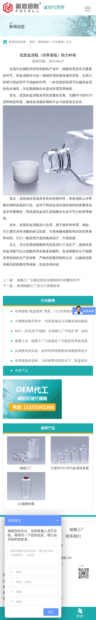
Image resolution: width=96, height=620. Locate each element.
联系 (80, 612)
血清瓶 (24, 75)
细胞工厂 (77, 530)
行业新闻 (58, 42)
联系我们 (73, 536)
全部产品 (21, 370)
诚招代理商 (54, 7)
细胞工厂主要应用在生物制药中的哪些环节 (48, 280)
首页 (32, 42)
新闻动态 (43, 42)
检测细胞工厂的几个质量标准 (38, 286)
